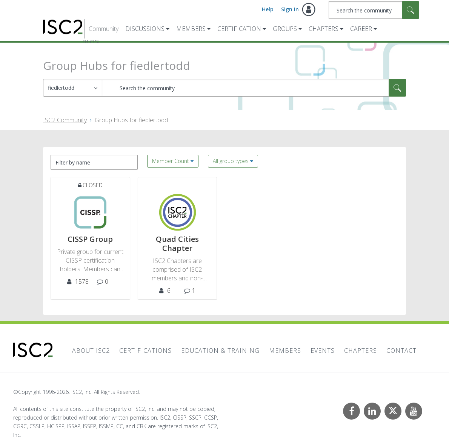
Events (323, 350)
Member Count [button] (170, 161)
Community (103, 29)
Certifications (145, 350)
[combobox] (374, 10)
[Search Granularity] (72, 87)
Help (268, 9)
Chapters (323, 29)
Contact (401, 350)
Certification (239, 29)
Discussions (145, 29)
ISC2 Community (65, 120)
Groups (285, 29)
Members (191, 29)
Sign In (290, 9)
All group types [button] (231, 161)
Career (361, 29)
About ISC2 (91, 350)
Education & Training (220, 350)
